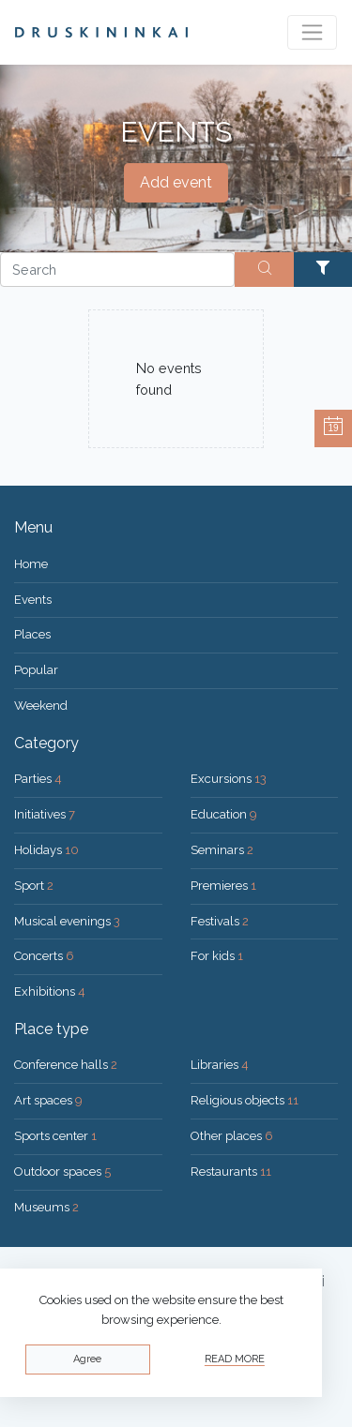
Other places (232, 1136)
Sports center (55, 1136)
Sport (34, 886)
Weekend (41, 705)
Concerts (44, 956)
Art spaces (48, 1100)
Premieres (223, 886)
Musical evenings (67, 921)
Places (32, 634)
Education (224, 814)
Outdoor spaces (62, 1171)
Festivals (220, 921)
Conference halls (65, 1065)
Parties (38, 779)
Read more (235, 1359)
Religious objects (244, 1100)
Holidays (46, 850)
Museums (46, 1207)
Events (33, 600)
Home (31, 564)
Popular (36, 670)
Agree (87, 1359)
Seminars (222, 850)
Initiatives (44, 814)
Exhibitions (49, 991)
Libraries (220, 1065)
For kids (217, 956)
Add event (176, 182)
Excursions (229, 779)
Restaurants (231, 1171)
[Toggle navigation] (312, 32)
